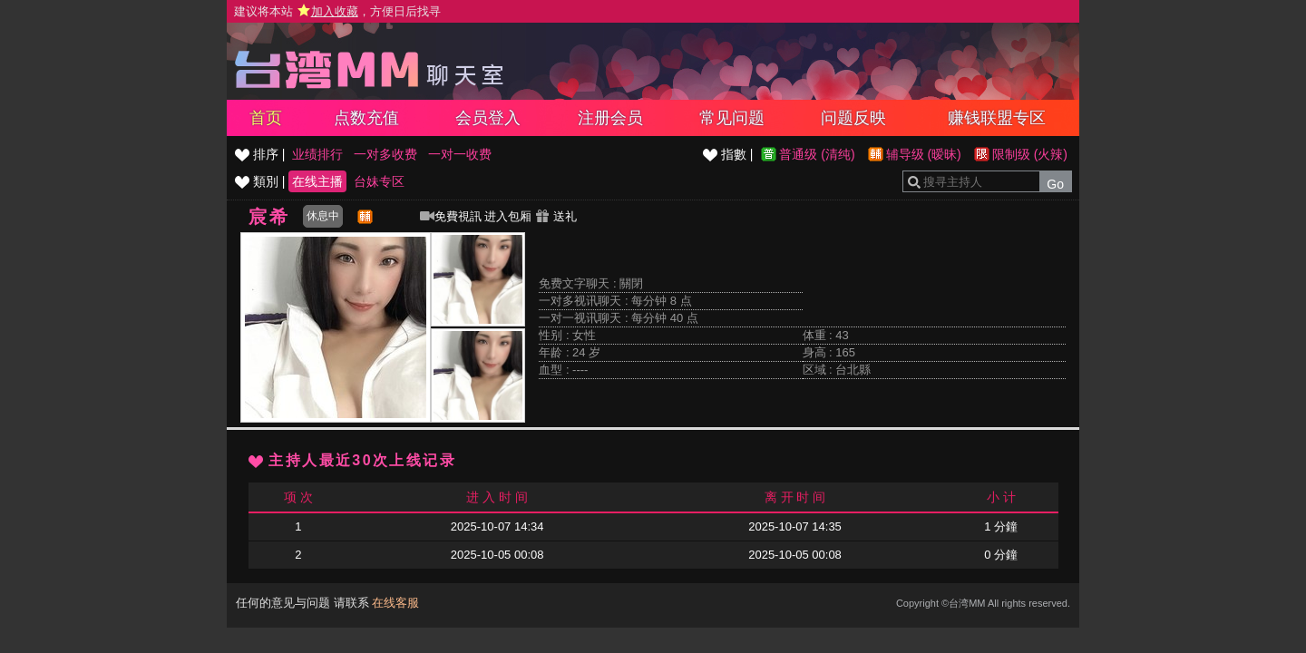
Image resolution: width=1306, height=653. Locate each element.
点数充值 (366, 118)
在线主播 (317, 181)
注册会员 (610, 118)
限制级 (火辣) (1029, 154)
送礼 (556, 216)
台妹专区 (379, 181)
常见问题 (732, 118)
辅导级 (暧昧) (923, 154)
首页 (265, 118)
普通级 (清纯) (816, 154)
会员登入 (488, 118)
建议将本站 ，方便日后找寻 (337, 11)
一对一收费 (460, 154)
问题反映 (853, 118)
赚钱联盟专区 (997, 118)
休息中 (323, 216)
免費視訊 (451, 216)
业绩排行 (317, 154)
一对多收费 (385, 154)
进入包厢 (507, 216)
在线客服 (395, 602)
